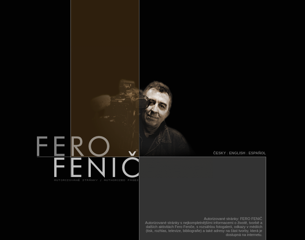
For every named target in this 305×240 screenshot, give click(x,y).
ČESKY (219, 153)
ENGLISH (237, 153)
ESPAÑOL (257, 153)
